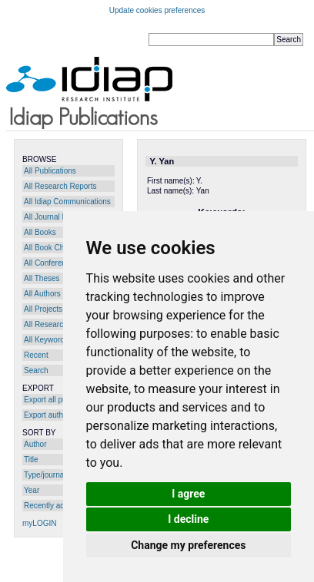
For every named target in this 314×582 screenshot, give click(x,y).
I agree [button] (188, 494)
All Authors (42, 293)
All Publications (50, 171)
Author (35, 444)
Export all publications (61, 399)
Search (36, 370)
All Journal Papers (55, 217)
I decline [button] (188, 519)
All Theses (42, 278)
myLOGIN (39, 523)
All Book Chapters (54, 247)
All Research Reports (60, 186)
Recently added (51, 505)
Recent (36, 355)
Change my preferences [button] (188, 545)
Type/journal (44, 475)
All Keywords (46, 340)
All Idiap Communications (67, 201)
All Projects (43, 309)
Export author (47, 415)
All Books (40, 232)
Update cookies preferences (157, 10)
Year (31, 490)
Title (31, 459)
